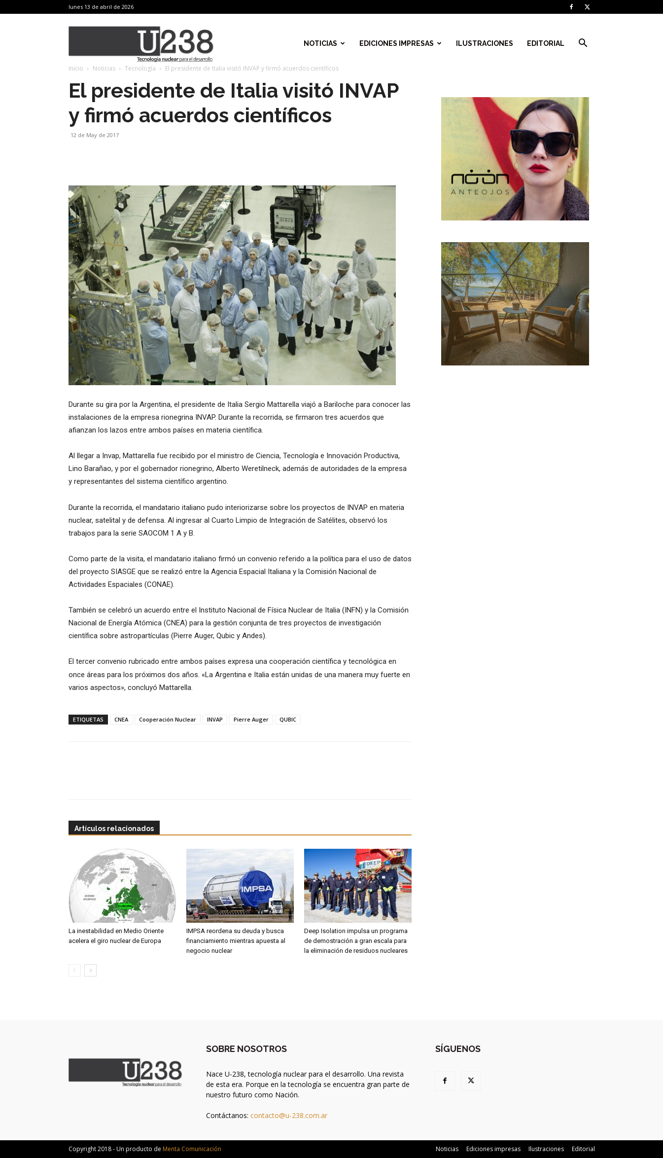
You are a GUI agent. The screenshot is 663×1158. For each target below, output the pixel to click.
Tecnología (140, 68)
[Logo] (141, 44)
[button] (583, 44)
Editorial (545, 43)
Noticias (324, 43)
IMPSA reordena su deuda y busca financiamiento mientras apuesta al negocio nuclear (235, 940)
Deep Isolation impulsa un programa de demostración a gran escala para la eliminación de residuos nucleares (356, 940)
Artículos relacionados (114, 828)
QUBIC (287, 719)
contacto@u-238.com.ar (288, 1115)
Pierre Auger (251, 719)
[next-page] (90, 970)
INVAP (215, 719)
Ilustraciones (484, 43)
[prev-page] (75, 970)
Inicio (76, 68)
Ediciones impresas (400, 43)
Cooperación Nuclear (167, 719)
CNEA (121, 719)
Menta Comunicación (192, 1149)
